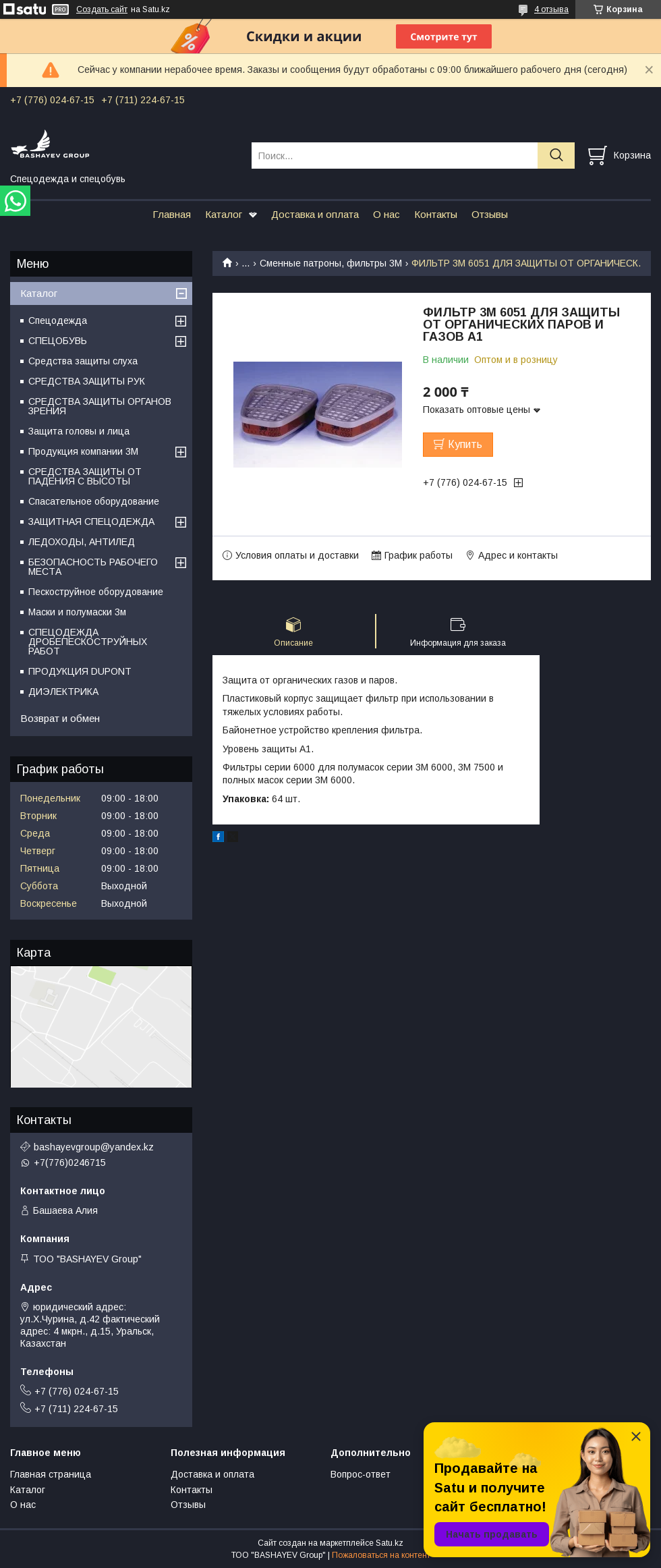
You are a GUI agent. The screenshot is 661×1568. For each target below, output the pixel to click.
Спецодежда (57, 320)
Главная (171, 214)
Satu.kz (389, 1543)
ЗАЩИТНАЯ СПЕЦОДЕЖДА (91, 521)
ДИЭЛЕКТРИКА (63, 691)
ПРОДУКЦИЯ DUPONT (80, 671)
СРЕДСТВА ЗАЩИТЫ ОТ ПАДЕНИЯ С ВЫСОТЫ (85, 476)
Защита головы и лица (79, 431)
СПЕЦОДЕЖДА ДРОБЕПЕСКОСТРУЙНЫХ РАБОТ (87, 641)
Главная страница (50, 1474)
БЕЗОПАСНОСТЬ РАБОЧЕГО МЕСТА (93, 567)
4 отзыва (551, 9)
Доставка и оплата (315, 214)
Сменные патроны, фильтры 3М (331, 263)
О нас (386, 214)
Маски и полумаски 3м (77, 612)
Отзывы (489, 214)
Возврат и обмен (60, 718)
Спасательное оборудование (93, 501)
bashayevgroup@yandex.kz (94, 1147)
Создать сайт (101, 9)
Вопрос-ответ (360, 1474)
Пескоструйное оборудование (95, 591)
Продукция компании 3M (83, 451)
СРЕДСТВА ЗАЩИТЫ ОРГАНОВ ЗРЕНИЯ (99, 406)
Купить (465, 444)
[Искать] (556, 155)
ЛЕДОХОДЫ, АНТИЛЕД (81, 541)
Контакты (435, 214)
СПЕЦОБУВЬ (57, 340)
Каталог (223, 214)
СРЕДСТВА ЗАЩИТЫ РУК (86, 381)
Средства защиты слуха (83, 361)
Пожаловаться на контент (381, 1555)
